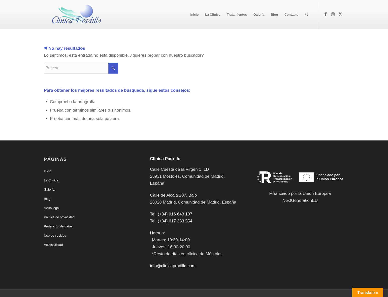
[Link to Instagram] (333, 14)
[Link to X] (340, 14)
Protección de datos (58, 226)
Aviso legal (52, 208)
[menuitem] (194, 14)
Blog (47, 199)
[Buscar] (306, 14)
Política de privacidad (59, 217)
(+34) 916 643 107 (175, 214)
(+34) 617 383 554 (175, 221)
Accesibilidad (53, 245)
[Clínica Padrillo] (75, 14)
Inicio (47, 171)
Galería (49, 189)
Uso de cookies (55, 235)
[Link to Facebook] (325, 14)
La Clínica (51, 180)
